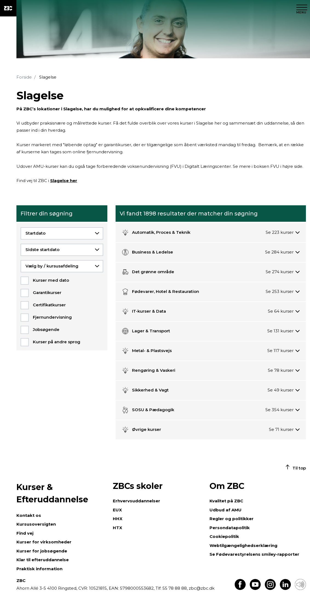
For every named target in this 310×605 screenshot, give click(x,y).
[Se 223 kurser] (283, 232)
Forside (24, 77)
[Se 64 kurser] (284, 311)
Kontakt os (28, 515)
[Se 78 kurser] (284, 370)
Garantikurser (47, 292)
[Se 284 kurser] (282, 252)
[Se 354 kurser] (282, 410)
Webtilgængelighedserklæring (243, 545)
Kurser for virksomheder (43, 541)
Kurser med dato (51, 280)
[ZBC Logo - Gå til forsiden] (8, 8)
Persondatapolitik (229, 527)
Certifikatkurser (49, 304)
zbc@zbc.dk (201, 588)
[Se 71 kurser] (284, 430)
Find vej (24, 533)
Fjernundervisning (52, 317)
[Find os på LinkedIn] (285, 588)
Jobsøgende (46, 329)
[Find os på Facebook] (240, 588)
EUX (117, 509)
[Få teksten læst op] (300, 588)
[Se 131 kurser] (283, 331)
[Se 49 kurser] (284, 390)
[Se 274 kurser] (283, 272)
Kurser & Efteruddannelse (52, 493)
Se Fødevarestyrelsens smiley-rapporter (254, 554)
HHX (117, 518)
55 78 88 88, (175, 588)
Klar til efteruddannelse (42, 559)
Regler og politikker (231, 518)
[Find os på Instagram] (270, 588)
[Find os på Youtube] (255, 588)
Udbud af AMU (225, 509)
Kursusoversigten (36, 524)
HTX (117, 527)
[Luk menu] (302, 8)
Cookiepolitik (224, 536)
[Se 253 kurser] (283, 292)
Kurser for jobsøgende (41, 551)
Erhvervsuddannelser (136, 500)
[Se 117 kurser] (283, 351)
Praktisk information (39, 568)
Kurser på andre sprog (56, 341)
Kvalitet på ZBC (226, 500)
